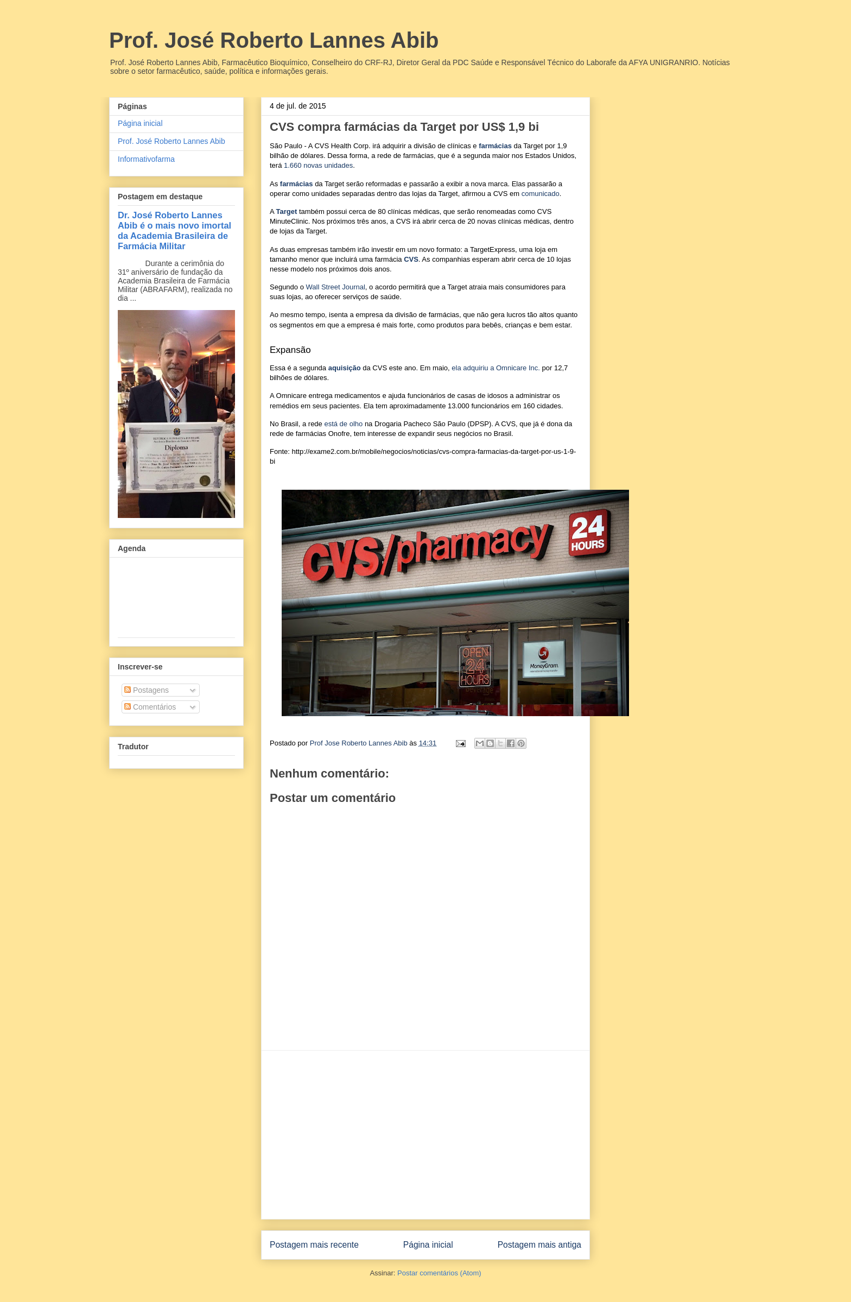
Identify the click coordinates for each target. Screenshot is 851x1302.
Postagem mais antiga (539, 1244)
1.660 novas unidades (318, 165)
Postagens (146, 690)
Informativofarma (146, 159)
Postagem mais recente (314, 1244)
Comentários (150, 707)
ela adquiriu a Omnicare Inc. (496, 368)
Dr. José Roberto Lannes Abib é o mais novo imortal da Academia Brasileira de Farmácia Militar (174, 230)
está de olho (343, 424)
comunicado (541, 193)
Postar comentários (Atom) (439, 1273)
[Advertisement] (425, 1135)
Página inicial (428, 1244)
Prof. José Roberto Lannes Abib (274, 40)
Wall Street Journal (335, 287)
